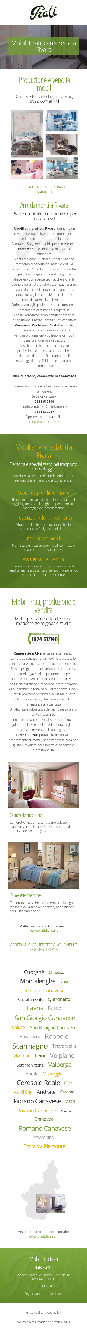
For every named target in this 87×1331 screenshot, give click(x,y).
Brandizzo (44, 1119)
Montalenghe (37, 981)
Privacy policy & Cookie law (44, 1312)
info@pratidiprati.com (44, 422)
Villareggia (52, 1074)
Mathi (70, 1101)
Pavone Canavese (36, 1110)
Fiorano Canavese (37, 1101)
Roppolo (56, 1036)
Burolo (32, 1073)
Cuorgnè (34, 972)
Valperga (60, 1065)
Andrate (46, 1092)
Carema (67, 1092)
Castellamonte (30, 999)
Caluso (18, 1027)
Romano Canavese (44, 1128)
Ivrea (64, 981)
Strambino (44, 1137)
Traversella (64, 1045)
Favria (35, 1008)
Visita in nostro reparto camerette (44, 189)
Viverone (21, 1055)
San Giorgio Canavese (44, 1017)
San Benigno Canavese (53, 1027)
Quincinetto (59, 999)
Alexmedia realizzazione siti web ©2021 (43, 1322)
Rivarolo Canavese (44, 990)
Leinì (40, 1055)
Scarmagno (30, 1045)
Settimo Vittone (30, 1065)
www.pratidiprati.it (43, 930)
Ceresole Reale (38, 1082)
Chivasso (56, 972)
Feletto (54, 1008)
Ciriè (68, 1082)
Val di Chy (23, 1092)
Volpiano (62, 1055)
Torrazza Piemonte (44, 1146)
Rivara (65, 1110)
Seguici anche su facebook (43, 1293)
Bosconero (29, 1036)
